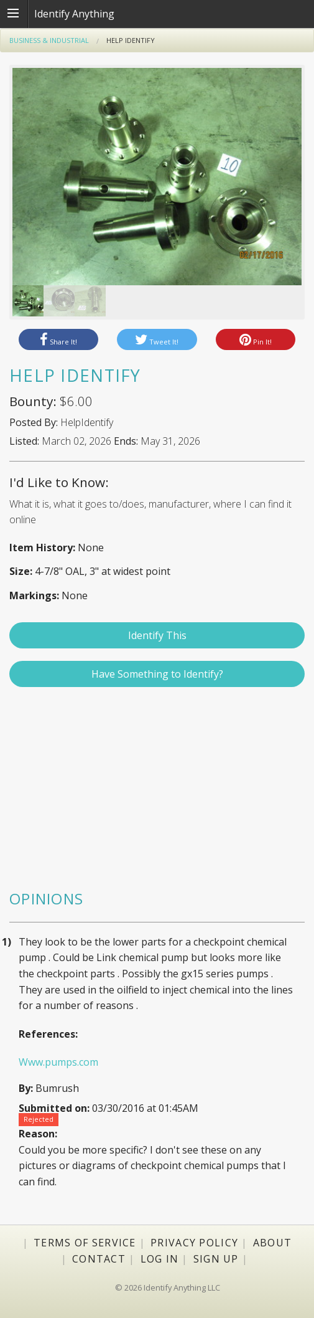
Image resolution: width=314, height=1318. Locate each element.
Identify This (157, 635)
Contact (99, 1259)
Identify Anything (74, 14)
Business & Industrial (49, 40)
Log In (160, 1259)
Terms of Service (85, 1242)
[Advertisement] (157, 794)
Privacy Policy (194, 1242)
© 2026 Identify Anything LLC (167, 1287)
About (272, 1242)
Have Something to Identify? (157, 674)
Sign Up (216, 1259)
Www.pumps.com (58, 1062)
